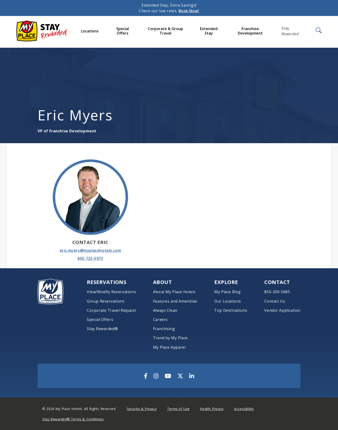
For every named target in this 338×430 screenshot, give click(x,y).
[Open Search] (318, 30)
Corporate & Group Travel (165, 31)
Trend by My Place (170, 338)
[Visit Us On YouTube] (168, 376)
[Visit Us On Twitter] (180, 376)
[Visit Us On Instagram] (156, 376)
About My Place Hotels (174, 292)
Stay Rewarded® (102, 329)
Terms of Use (178, 408)
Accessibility (244, 408)
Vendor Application (282, 310)
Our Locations (227, 301)
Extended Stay (209, 31)
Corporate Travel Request (111, 310)
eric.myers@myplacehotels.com (90, 250)
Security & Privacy (142, 408)
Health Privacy (211, 408)
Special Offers (122, 31)
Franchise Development (250, 31)
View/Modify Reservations (111, 292)
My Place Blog (227, 292)
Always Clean (165, 310)
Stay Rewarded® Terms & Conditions (73, 419)
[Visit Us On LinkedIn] (191, 376)
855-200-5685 (277, 292)
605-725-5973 (90, 258)
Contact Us (274, 301)
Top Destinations (230, 310)
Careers (160, 319)
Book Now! (189, 10)
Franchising (164, 329)
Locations (90, 31)
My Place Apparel (169, 347)
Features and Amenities (175, 301)
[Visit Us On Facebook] (145, 376)
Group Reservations (106, 301)
